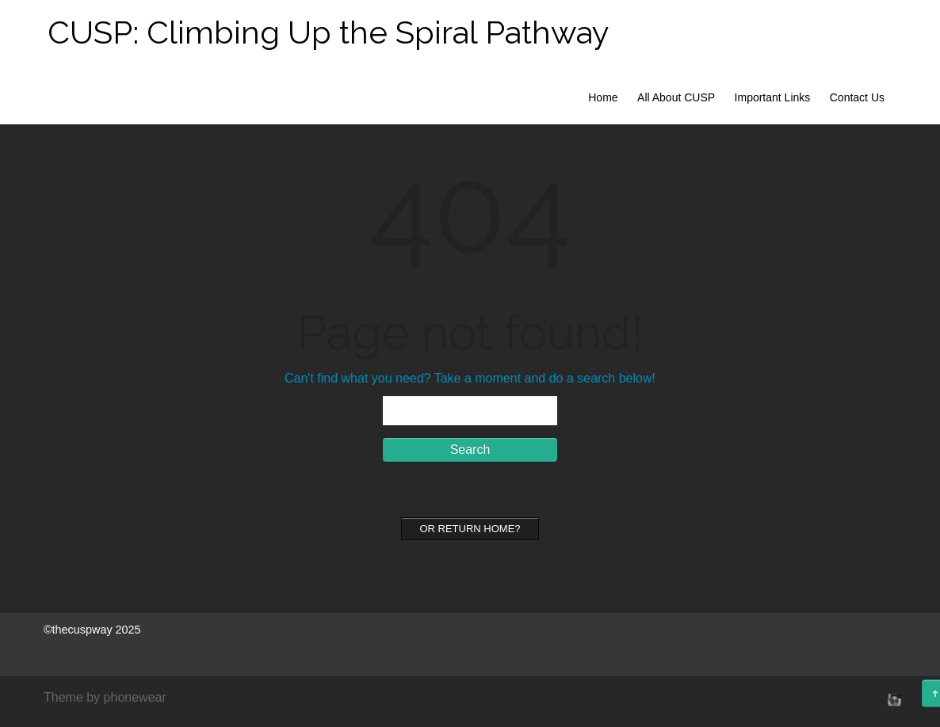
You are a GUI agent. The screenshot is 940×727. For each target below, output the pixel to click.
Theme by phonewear (105, 697)
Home (602, 97)
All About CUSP (676, 97)
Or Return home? (469, 529)
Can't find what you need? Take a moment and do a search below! (470, 378)
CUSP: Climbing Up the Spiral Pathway (328, 32)
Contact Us (857, 97)
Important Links (773, 97)
